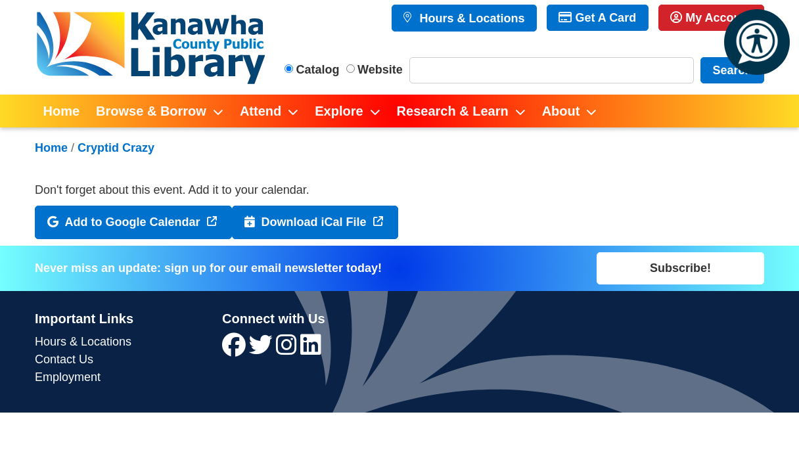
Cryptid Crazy (116, 147)
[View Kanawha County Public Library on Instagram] (288, 349)
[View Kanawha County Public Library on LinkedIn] (310, 349)
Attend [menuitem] (260, 111)
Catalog (318, 69)
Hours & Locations (470, 18)
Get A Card (597, 17)
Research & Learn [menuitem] (453, 111)
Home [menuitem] (61, 111)
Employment (68, 377)
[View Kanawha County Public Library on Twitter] (262, 349)
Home (51, 147)
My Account (711, 17)
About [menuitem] (561, 111)
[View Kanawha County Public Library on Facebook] (235, 349)
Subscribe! (680, 268)
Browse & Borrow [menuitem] (151, 111)
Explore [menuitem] (339, 111)
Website (380, 69)
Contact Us (64, 359)
